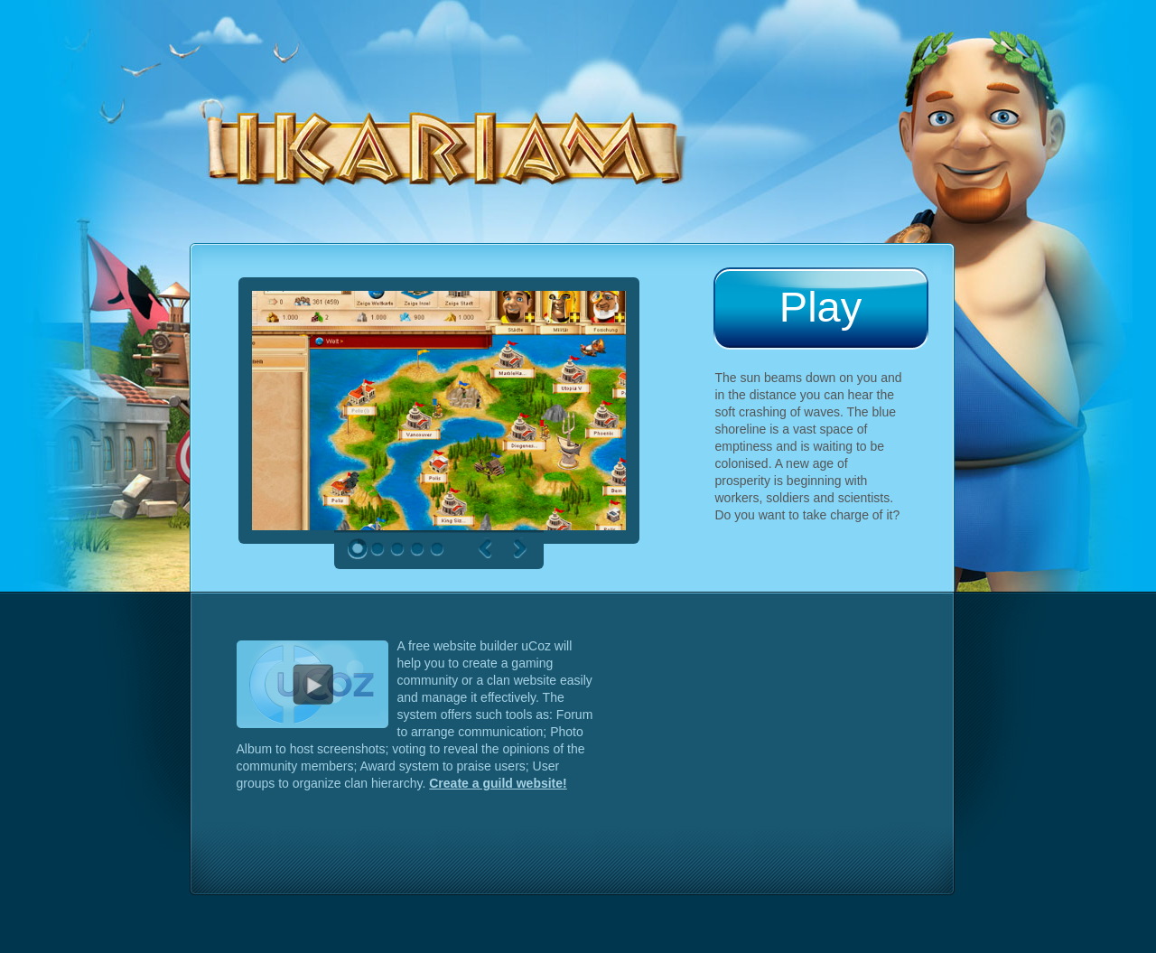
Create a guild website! (497, 783)
